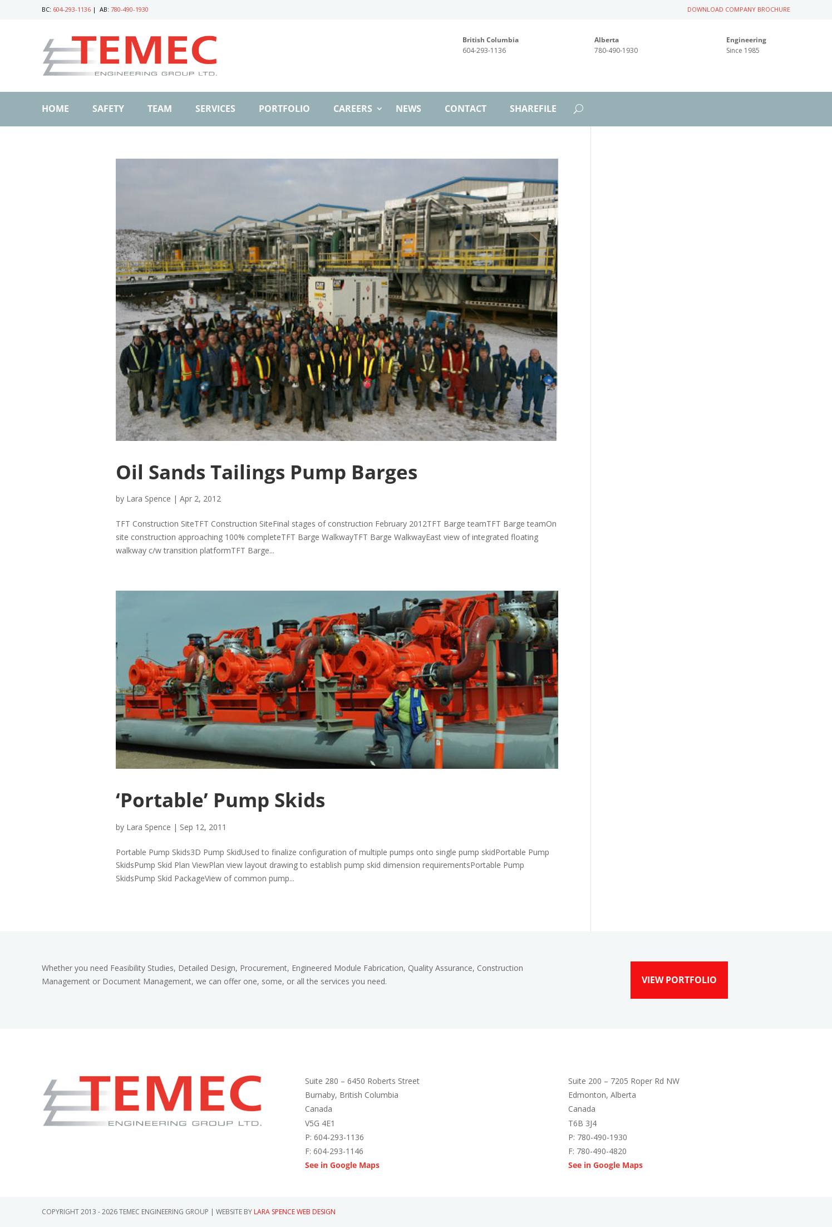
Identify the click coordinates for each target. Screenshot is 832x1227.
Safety (108, 110)
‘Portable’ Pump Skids (220, 800)
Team (159, 110)
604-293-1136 (72, 9)
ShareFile (533, 110)
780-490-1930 (130, 9)
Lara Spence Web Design (295, 1211)
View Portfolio (679, 980)
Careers (352, 110)
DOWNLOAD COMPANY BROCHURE (738, 9)
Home (55, 110)
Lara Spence (148, 498)
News (408, 110)
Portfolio (284, 110)
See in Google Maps (342, 1165)
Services (215, 110)
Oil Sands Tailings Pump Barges (266, 472)
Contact (465, 110)
